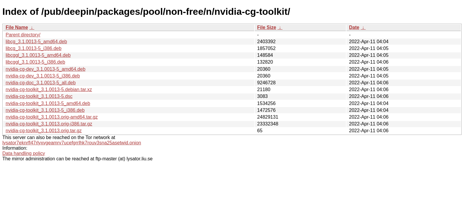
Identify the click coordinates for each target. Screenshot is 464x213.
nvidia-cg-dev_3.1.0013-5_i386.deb (43, 75)
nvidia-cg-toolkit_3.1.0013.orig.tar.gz (44, 130)
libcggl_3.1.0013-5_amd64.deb (38, 55)
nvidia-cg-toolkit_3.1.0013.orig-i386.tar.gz (49, 123)
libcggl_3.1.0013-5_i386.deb (35, 61)
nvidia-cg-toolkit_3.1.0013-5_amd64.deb (48, 103)
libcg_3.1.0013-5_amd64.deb (36, 41)
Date (354, 27)
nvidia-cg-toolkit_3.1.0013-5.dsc (39, 96)
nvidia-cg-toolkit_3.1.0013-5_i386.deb (45, 110)
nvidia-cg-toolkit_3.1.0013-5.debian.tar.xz (49, 89)
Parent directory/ (23, 34)
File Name (17, 27)
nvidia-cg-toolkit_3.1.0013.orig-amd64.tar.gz (52, 117)
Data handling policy (23, 153)
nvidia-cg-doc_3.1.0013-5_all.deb (41, 82)
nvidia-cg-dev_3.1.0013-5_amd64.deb (46, 69)
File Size (266, 27)
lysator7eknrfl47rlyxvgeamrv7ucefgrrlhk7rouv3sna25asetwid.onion (71, 142)
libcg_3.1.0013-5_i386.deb (34, 48)
